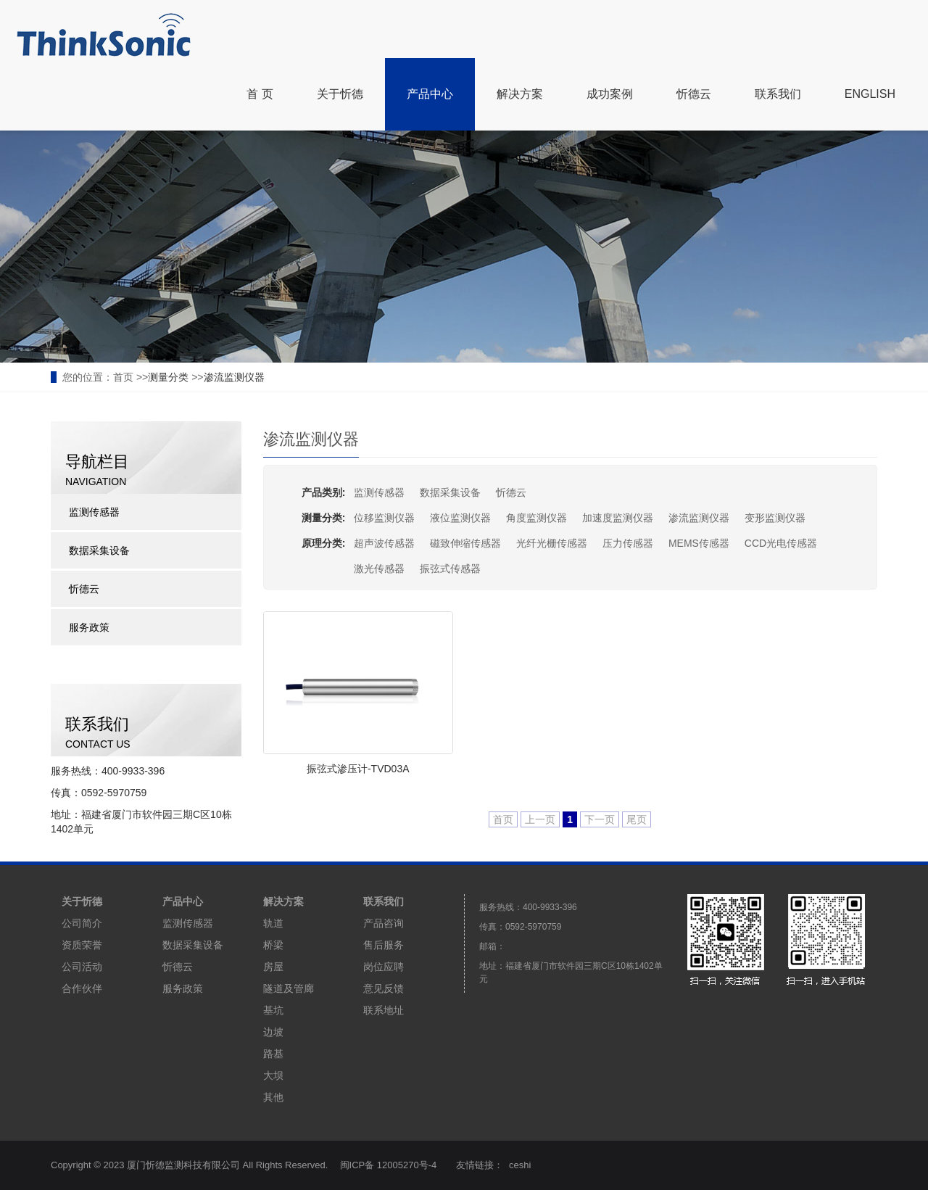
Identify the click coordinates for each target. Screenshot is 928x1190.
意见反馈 (383, 988)
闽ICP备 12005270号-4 (389, 1165)
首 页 (259, 94)
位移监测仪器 (384, 518)
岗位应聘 (383, 966)
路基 (273, 1053)
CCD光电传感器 (781, 543)
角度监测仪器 (536, 518)
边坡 (273, 1032)
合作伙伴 (82, 988)
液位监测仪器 (460, 518)
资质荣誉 (82, 945)
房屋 (273, 966)
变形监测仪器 (775, 518)
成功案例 (610, 94)
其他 (273, 1097)
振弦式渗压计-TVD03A (358, 768)
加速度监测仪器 (617, 518)
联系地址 (383, 1010)
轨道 (273, 923)
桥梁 (273, 945)
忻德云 (693, 94)
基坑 (273, 1010)
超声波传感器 (384, 543)
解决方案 (520, 94)
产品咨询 (383, 923)
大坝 (273, 1075)
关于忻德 (340, 94)
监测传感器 (379, 492)
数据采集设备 (450, 492)
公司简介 (82, 923)
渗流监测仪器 (234, 377)
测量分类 (168, 377)
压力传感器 (627, 543)
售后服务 (383, 945)
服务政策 (89, 627)
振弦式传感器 (450, 568)
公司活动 (82, 966)
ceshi (520, 1165)
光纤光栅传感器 (551, 543)
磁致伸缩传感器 (465, 543)
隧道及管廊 (288, 988)
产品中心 (430, 94)
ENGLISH (870, 94)
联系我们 (778, 94)
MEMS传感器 (698, 543)
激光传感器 (379, 568)
